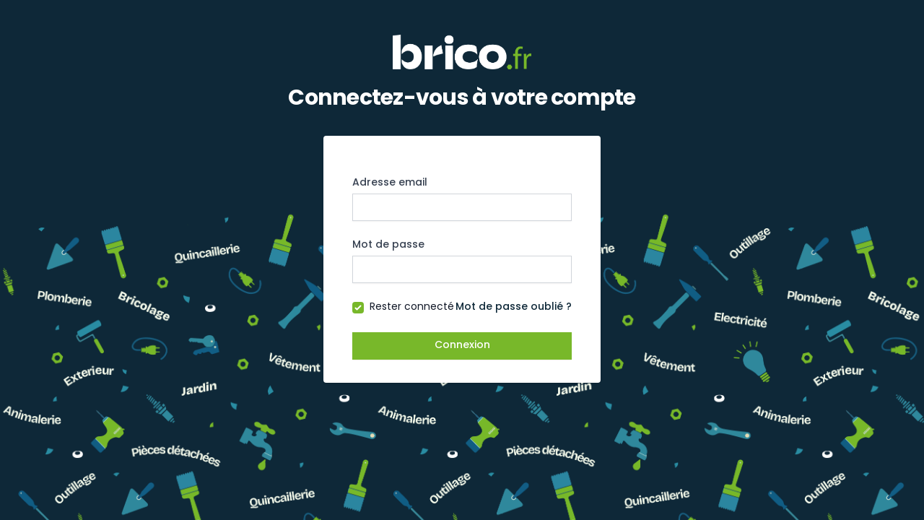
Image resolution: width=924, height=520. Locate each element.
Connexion (462, 345)
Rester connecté (412, 307)
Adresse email (389, 183)
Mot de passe (388, 245)
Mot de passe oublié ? (514, 307)
